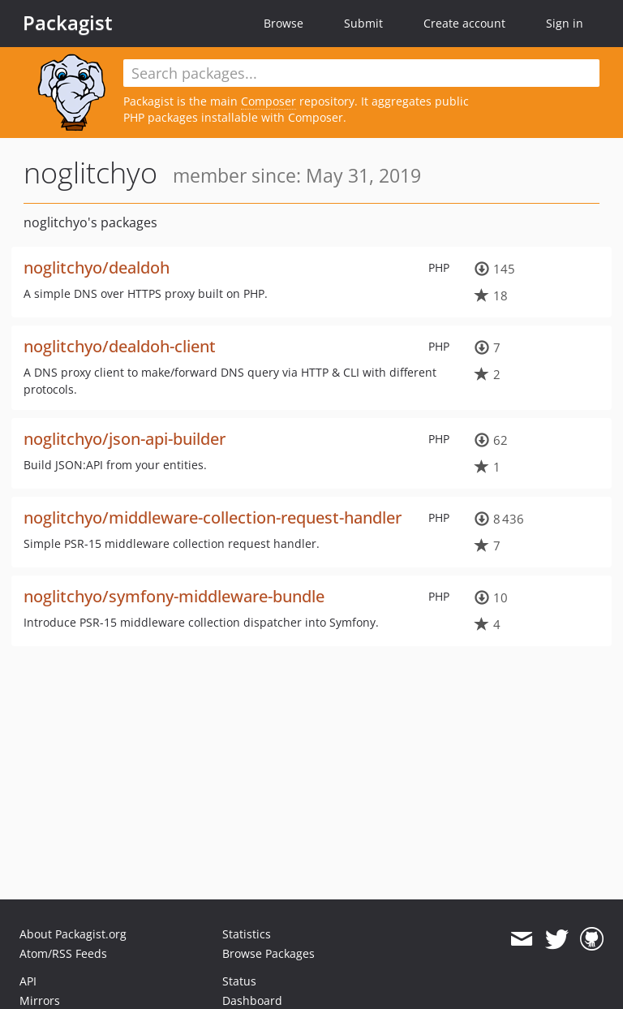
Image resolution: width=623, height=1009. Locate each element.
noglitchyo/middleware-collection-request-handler (213, 517)
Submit (363, 23)
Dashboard (252, 1000)
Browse (283, 23)
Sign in (564, 23)
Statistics (246, 934)
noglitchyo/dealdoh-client (120, 346)
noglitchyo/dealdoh (97, 267)
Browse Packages (268, 953)
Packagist (68, 23)
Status (239, 981)
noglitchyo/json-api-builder (125, 439)
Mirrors (39, 1000)
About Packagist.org (73, 934)
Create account (464, 23)
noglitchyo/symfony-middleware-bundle (174, 596)
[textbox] (361, 73)
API (28, 981)
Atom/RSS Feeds (63, 953)
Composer (268, 101)
